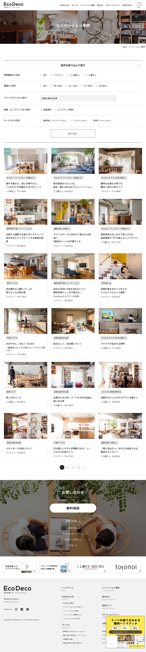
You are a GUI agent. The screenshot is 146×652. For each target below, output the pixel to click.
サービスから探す (12, 120)
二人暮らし (73, 75)
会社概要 (105, 631)
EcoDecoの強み (68, 603)
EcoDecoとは (64, 5)
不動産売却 (73, 528)
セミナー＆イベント (113, 5)
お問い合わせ (127, 5)
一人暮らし (89, 75)
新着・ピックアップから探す (17, 109)
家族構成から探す (12, 74)
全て (43, 75)
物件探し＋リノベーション (53, 120)
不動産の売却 (67, 639)
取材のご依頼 (73, 539)
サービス (75, 5)
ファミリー (57, 75)
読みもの (100, 5)
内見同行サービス (73, 534)
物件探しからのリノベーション (74, 631)
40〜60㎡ (56, 85)
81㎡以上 (101, 85)
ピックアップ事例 (63, 109)
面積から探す (10, 85)
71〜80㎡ (86, 85)
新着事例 (45, 109)
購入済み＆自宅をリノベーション (74, 635)
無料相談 (73, 508)
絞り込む (73, 133)
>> (84, 467)
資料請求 (73, 520)
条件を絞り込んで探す (101, 65)
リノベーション (78, 120)
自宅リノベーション (100, 120)
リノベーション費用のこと (72, 614)
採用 (73, 545)
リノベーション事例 (88, 5)
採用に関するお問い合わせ (72, 643)
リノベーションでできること (73, 607)
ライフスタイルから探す (15, 97)
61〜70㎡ (71, 85)
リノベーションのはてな (71, 618)
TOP (124, 46)
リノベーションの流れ (71, 611)
